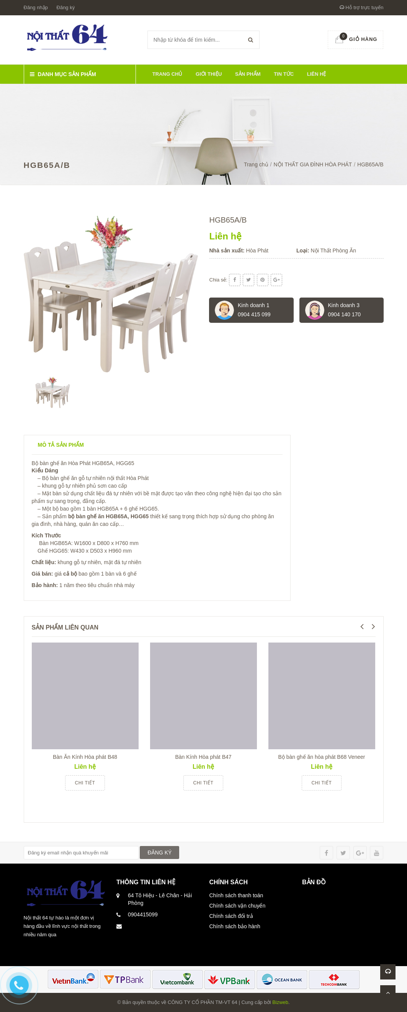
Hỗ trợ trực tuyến (362, 7)
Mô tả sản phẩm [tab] (61, 445)
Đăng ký (66, 7)
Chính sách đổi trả (231, 916)
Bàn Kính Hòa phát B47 (203, 757)
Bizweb (280, 1002)
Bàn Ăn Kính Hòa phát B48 (85, 757)
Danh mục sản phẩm (63, 74)
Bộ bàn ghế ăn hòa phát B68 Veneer (321, 757)
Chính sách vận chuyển (237, 906)
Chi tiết (85, 783)
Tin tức (284, 74)
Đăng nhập (36, 7)
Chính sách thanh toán (236, 895)
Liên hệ (316, 74)
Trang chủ (167, 74)
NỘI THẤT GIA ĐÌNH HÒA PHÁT (313, 164)
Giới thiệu (209, 74)
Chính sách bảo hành (234, 926)
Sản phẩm (248, 74)
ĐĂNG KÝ (159, 852)
